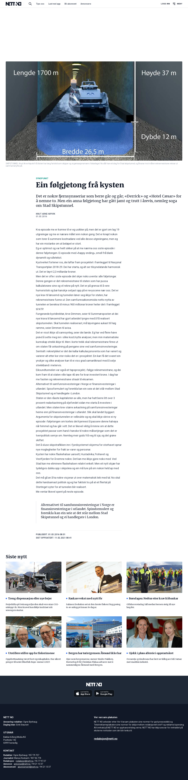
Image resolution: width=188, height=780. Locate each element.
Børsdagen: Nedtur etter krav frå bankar (152, 598)
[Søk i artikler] (30, 4)
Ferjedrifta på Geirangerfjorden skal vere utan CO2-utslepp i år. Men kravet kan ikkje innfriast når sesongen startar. (32, 607)
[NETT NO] (16, 4)
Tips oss (40, 4)
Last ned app (54, 4)
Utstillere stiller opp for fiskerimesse (30, 653)
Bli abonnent (70, 4)
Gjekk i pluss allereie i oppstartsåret (150, 653)
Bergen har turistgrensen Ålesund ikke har (93, 653)
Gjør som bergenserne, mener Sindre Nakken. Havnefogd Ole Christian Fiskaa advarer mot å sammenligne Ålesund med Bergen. (90, 662)
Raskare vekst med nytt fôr (84, 598)
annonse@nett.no (22, 764)
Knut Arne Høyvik (45, 214)
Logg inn (165, 4)
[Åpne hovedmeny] (177, 4)
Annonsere (86, 4)
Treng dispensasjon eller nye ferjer (29, 598)
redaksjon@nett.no (24, 761)
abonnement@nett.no (28, 767)
